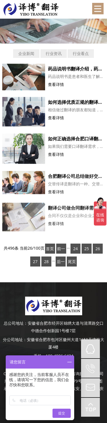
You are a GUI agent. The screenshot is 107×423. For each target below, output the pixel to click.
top (90, 407)
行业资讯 (54, 53)
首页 (50, 248)
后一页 (61, 263)
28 (46, 261)
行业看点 (81, 53)
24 (75, 248)
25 (86, 248)
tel (90, 368)
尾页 (72, 261)
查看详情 (56, 85)
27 (35, 261)
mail (90, 387)
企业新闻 (26, 53)
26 (97, 248)
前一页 (61, 250)
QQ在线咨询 (90, 348)
